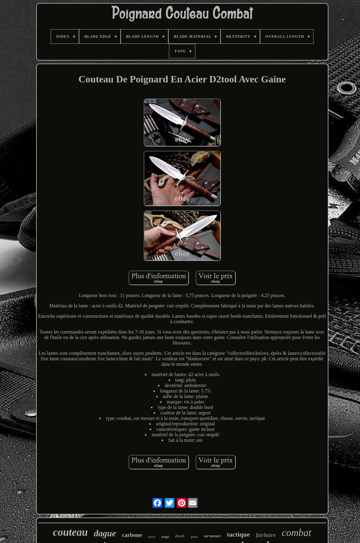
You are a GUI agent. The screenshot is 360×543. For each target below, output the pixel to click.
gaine (194, 536)
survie (151, 536)
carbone (132, 535)
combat (296, 532)
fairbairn (266, 535)
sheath (179, 536)
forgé (165, 536)
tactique (238, 534)
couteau (70, 532)
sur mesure (212, 536)
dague (105, 533)
